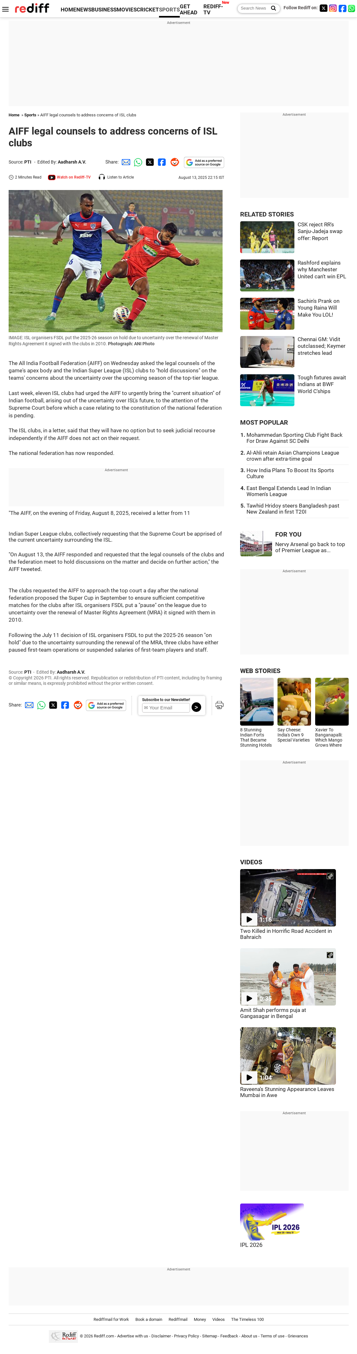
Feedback (229, 1336)
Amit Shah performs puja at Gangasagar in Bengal (273, 1013)
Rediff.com (104, 1336)
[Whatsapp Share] (137, 162)
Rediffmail (178, 1319)
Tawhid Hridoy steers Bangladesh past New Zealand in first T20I (293, 509)
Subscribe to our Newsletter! (166, 700)
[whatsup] (352, 8)
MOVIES (127, 10)
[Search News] (271, 8)
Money (200, 1319)
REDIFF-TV (213, 10)
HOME (68, 10)
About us (249, 1336)
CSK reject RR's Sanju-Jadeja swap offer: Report (320, 231)
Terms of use (273, 1336)
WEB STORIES (260, 671)
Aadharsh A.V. (72, 162)
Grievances (298, 1336)
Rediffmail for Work (111, 1319)
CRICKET (148, 10)
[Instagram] (333, 8)
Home (14, 115)
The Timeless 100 (247, 1319)
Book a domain (148, 1319)
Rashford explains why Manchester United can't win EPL (322, 270)
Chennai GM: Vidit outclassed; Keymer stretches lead (322, 346)
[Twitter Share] (149, 162)
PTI (27, 162)
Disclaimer (161, 1336)
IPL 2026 (251, 1245)
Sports (30, 115)
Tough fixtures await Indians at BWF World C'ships (322, 384)
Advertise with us (132, 1336)
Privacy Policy (186, 1336)
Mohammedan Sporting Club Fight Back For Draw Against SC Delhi (295, 438)
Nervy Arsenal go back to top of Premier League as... (310, 547)
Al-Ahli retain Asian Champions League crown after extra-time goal (293, 456)
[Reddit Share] (173, 162)
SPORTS (169, 10)
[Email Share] (125, 162)
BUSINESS (104, 10)
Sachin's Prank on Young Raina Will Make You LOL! (318, 308)
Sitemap (209, 1336)
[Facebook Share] (161, 162)
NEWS (83, 10)
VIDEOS (251, 862)
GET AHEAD (188, 10)
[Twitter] (323, 8)
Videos (218, 1319)
